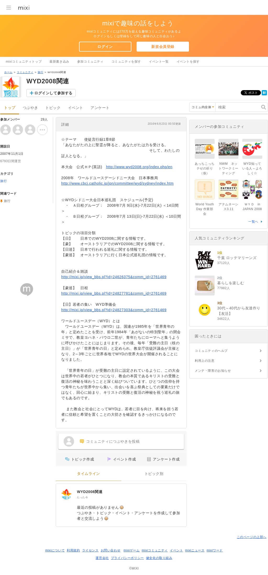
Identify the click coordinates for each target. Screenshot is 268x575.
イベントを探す (188, 61)
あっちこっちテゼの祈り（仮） (205, 168)
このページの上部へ (251, 537)
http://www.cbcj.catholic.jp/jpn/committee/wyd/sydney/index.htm (117, 183)
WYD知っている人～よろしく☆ (252, 168)
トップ (9, 108)
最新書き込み (59, 61)
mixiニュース (194, 550)
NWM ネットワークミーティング (228, 168)
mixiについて (55, 550)
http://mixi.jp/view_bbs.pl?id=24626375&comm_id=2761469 (113, 277)
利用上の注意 (205, 361)
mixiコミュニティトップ (24, 61)
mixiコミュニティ (155, 550)
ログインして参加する (53, 93)
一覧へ (253, 221)
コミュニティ (25, 72)
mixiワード (214, 550)
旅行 (40, 72)
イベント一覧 (159, 61)
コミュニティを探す (126, 61)
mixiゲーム (132, 550)
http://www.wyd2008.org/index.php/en (139, 167)
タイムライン (88, 474)
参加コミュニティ (90, 61)
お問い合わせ (111, 550)
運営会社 (102, 558)
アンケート (100, 108)
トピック (52, 108)
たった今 (82, 497)
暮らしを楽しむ (230, 283)
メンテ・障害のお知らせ (213, 371)
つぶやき (30, 108)
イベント (75, 108)
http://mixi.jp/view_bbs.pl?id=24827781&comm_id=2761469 (113, 293)
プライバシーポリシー (127, 558)
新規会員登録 (162, 47)
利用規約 (73, 550)
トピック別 (154, 474)
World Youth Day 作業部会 (204, 209)
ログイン (105, 47)
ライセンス (90, 550)
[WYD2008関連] (66, 494)
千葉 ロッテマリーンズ (237, 258)
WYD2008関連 (89, 492)
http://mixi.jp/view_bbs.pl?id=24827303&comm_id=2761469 (113, 310)
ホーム (8, 72)
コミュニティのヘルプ (211, 351)
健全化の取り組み (159, 558)
